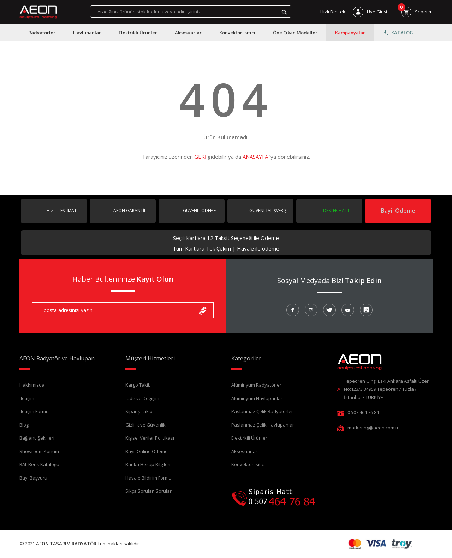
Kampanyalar (350, 32)
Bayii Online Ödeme (146, 451)
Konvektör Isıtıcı (248, 464)
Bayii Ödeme (398, 211)
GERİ (200, 156)
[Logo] (38, 12)
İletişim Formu (34, 411)
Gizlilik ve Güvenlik (145, 425)
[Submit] (203, 310)
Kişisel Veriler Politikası (149, 438)
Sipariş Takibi (139, 411)
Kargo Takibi (138, 385)
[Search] (190, 11)
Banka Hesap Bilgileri (148, 464)
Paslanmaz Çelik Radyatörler (262, 411)
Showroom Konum (39, 451)
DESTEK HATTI (336, 210)
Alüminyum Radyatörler (256, 385)
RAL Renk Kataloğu (39, 464)
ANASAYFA (255, 156)
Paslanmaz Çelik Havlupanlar (262, 425)
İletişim (26, 398)
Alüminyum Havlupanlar (256, 398)
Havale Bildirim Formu (148, 478)
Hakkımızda (31, 385)
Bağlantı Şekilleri (36, 438)
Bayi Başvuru (33, 478)
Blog (24, 425)
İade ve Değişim (142, 398)
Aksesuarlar (244, 451)
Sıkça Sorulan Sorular (148, 491)
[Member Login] (370, 12)
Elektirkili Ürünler (249, 438)
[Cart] (417, 12)
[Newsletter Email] (123, 310)
